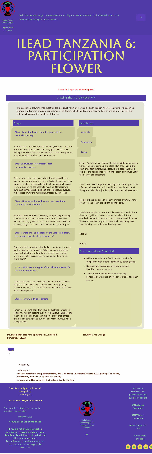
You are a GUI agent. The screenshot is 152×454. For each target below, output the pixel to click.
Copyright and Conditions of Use (25, 421)
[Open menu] (87, 434)
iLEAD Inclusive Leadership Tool (59, 380)
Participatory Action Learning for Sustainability (39, 376)
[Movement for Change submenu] (41, 19)
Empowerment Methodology (30, 380)
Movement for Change (94, 334)
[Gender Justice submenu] (90, 15)
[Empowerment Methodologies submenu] (73, 15)
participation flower (109, 373)
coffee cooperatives (26, 373)
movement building (84, 373)
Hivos (59, 373)
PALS (96, 373)
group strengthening (46, 373)
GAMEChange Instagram (137, 417)
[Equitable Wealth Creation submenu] (118, 15)
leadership (68, 373)
